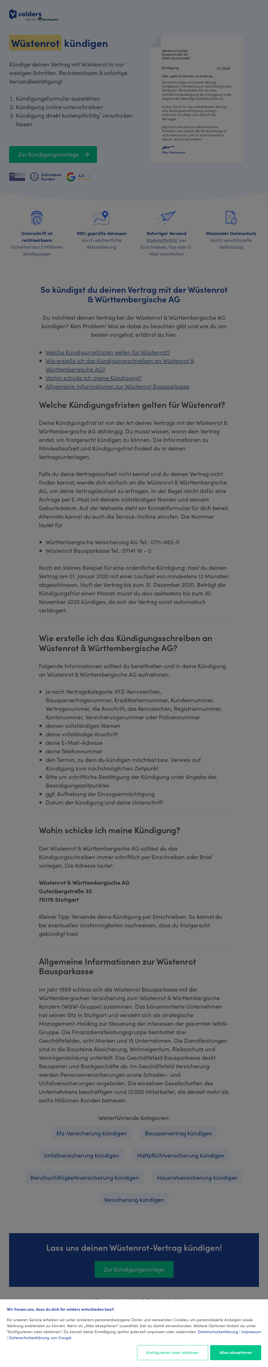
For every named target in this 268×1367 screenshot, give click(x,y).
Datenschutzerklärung (218, 1331)
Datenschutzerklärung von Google (40, 1337)
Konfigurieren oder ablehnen (172, 1352)
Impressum (251, 1331)
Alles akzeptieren (236, 1352)
